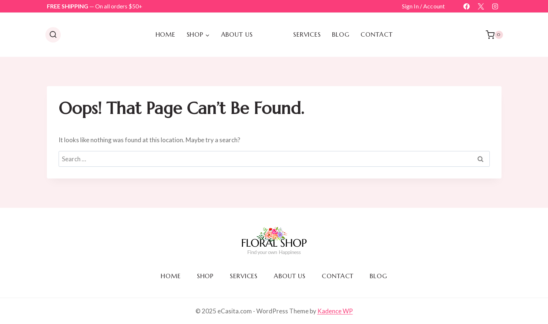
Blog (340, 34)
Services (307, 34)
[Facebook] (466, 6)
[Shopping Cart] (494, 34)
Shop (205, 276)
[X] (480, 6)
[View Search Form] (53, 35)
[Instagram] (495, 6)
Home (165, 34)
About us (237, 34)
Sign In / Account (423, 6)
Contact (376, 34)
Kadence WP (335, 311)
